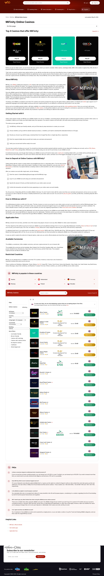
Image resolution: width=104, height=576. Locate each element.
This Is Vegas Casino (44, 352)
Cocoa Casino (44, 342)
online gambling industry (71, 106)
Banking (11, 327)
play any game (67, 193)
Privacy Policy (96, 574)
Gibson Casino (44, 412)
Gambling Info (72, 554)
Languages (12, 320)
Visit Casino (90, 315)
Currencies (12, 322)
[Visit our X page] (9, 560)
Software (11, 311)
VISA (90, 148)
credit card (60, 153)
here (67, 305)
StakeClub (43, 363)
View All (95, 31)
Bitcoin (83, 225)
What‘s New (88, 556)
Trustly (16, 149)
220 (46, 313)
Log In (86, 2)
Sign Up (95, 2)
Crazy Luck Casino (45, 442)
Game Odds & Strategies (75, 550)
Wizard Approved (15, 347)
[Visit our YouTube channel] (5, 560)
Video (95, 550)
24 (46, 403)
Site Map (96, 554)
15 (46, 433)
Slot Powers (43, 402)
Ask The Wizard (73, 561)
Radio (86, 558)
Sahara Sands (44, 392)
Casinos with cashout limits (18, 340)
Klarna (93, 148)
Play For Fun (72, 556)
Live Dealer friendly (16, 334)
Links (86, 554)
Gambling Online (73, 558)
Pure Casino (43, 432)
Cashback (13, 345)
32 (45, 393)
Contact (87, 552)
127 (46, 333)
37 (46, 383)
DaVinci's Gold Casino (44, 322)
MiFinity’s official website (16, 524)
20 (46, 423)
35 (46, 373)
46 (46, 443)
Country (11, 316)
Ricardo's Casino (45, 372)
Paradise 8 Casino (45, 332)
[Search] (65, 293)
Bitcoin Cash (89, 225)
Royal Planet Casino (45, 382)
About (86, 550)
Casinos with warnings (17, 338)
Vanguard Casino (45, 452)
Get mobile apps (14, 527)
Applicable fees (14, 531)
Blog (95, 552)
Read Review (17, 62)
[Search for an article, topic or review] (45, 3)
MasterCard (9, 149)
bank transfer (40, 230)
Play (17, 58)
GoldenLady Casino (45, 422)
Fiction (95, 556)
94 (46, 343)
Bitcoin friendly (15, 336)
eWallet (14, 84)
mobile (84, 101)
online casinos (39, 108)
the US (39, 264)
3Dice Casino (43, 312)
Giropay (37, 227)
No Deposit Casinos (16, 342)
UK (30, 84)
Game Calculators (73, 552)
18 (46, 453)
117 (46, 324)
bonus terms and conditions (69, 207)
